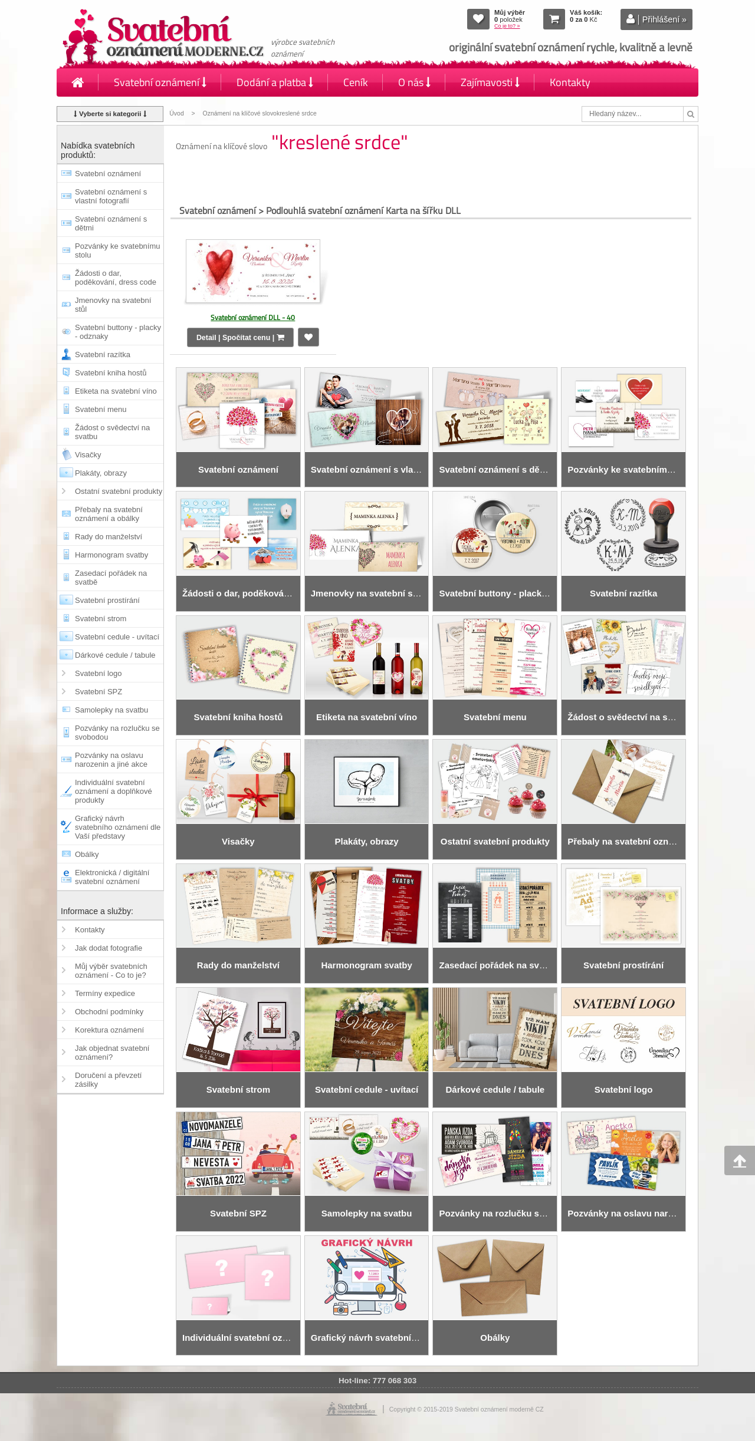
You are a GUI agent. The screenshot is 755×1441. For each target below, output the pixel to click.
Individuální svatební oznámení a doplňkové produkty (113, 791)
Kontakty (570, 82)
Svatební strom (100, 618)
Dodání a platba (275, 82)
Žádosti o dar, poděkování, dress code (115, 277)
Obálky (87, 854)
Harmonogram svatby (111, 554)
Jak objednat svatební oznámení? (112, 1052)
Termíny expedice (105, 993)
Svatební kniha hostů (110, 372)
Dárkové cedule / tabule (115, 655)
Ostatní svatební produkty (118, 491)
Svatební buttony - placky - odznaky (118, 332)
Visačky (88, 454)
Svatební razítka (102, 354)
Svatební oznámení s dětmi (111, 223)
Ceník (355, 82)
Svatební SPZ (98, 691)
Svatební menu (100, 409)
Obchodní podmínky (109, 1011)
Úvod (176, 113)
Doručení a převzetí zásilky (108, 1080)
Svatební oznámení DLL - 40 (253, 317)
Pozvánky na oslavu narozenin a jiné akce (111, 760)
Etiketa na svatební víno (116, 391)
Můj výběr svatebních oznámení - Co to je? (111, 971)
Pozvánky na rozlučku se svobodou (117, 732)
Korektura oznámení (109, 1029)
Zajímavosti (490, 82)
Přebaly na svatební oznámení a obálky (109, 514)
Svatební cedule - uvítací (117, 636)
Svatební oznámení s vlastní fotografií (111, 196)
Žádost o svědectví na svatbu (112, 432)
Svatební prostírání (107, 600)
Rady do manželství (108, 536)
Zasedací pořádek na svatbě (111, 577)
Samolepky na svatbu (111, 709)
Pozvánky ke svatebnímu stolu (117, 250)
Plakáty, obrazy (101, 473)
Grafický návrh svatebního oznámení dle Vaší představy (117, 827)
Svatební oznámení (160, 82)
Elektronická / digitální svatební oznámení (112, 877)
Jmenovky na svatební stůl (113, 305)
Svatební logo (98, 673)
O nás (414, 82)
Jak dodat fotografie (108, 948)
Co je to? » (507, 26)
